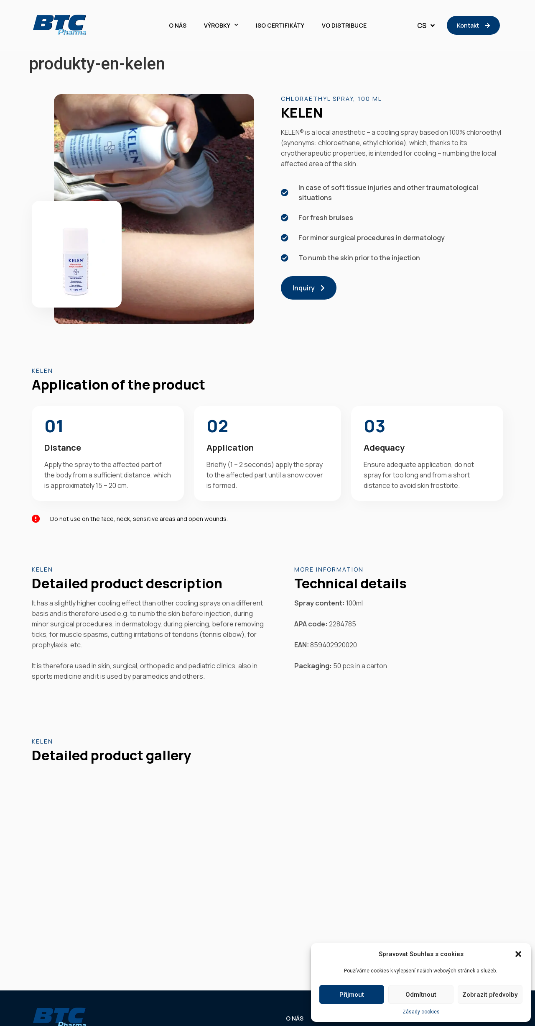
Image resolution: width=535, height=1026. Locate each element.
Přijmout (351, 994)
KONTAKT (489, 868)
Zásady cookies (421, 1012)
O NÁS (177, 25)
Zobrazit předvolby (489, 994)
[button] (518, 954)
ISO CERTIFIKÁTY (280, 25)
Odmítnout (420, 994)
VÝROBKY (221, 25)
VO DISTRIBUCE (344, 25)
